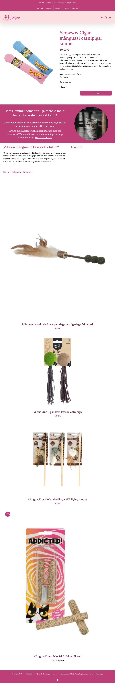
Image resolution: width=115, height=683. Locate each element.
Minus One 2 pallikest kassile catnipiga (57, 412)
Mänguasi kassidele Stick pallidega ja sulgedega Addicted (57, 324)
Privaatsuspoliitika (66, 674)
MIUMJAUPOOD (43, 137)
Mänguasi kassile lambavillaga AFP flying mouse (57, 499)
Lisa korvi (96, 93)
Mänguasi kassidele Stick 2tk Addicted (57, 656)
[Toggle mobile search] (106, 17)
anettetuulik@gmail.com (67, 3)
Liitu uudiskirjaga (96, 674)
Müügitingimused (81, 674)
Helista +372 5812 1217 (47, 3)
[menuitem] (40, 8)
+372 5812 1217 (30, 674)
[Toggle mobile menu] (110, 17)
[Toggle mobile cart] (101, 17)
